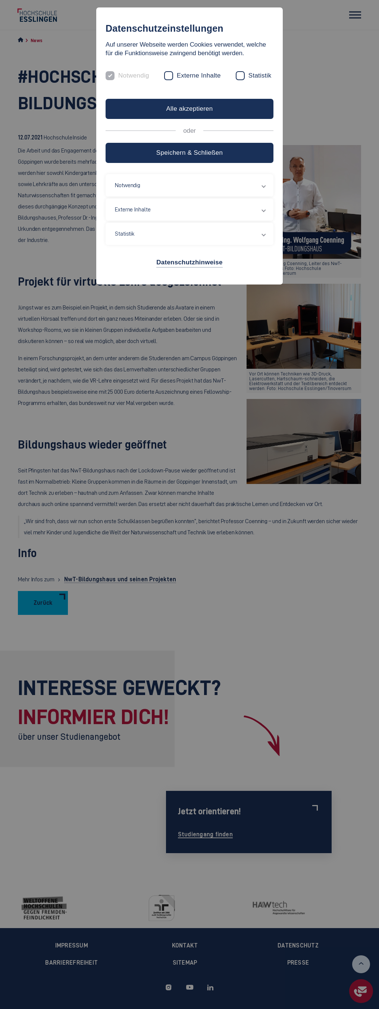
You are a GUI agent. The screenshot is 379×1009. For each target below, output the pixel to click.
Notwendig (133, 75)
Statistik (260, 75)
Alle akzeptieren (189, 108)
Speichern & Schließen (189, 152)
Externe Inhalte (199, 75)
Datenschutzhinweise (189, 262)
